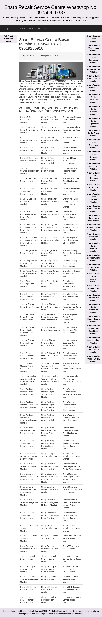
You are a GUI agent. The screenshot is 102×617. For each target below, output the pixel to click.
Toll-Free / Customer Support (8, 38)
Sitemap (6, 611)
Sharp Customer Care (38, 29)
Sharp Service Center (13, 28)
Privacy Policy (27, 611)
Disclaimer (15, 611)
